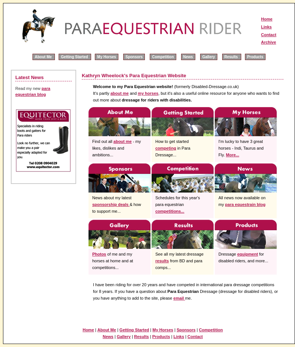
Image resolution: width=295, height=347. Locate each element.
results (162, 261)
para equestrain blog (245, 204)
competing (165, 148)
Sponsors (134, 57)
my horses (148, 93)
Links (266, 27)
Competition (163, 57)
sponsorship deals (111, 204)
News (188, 57)
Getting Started (75, 57)
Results (231, 57)
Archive (268, 42)
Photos (99, 254)
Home (267, 19)
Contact (268, 34)
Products (255, 57)
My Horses (106, 57)
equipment (247, 254)
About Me (44, 57)
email (179, 298)
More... (232, 155)
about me (120, 93)
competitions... (169, 211)
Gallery (208, 57)
